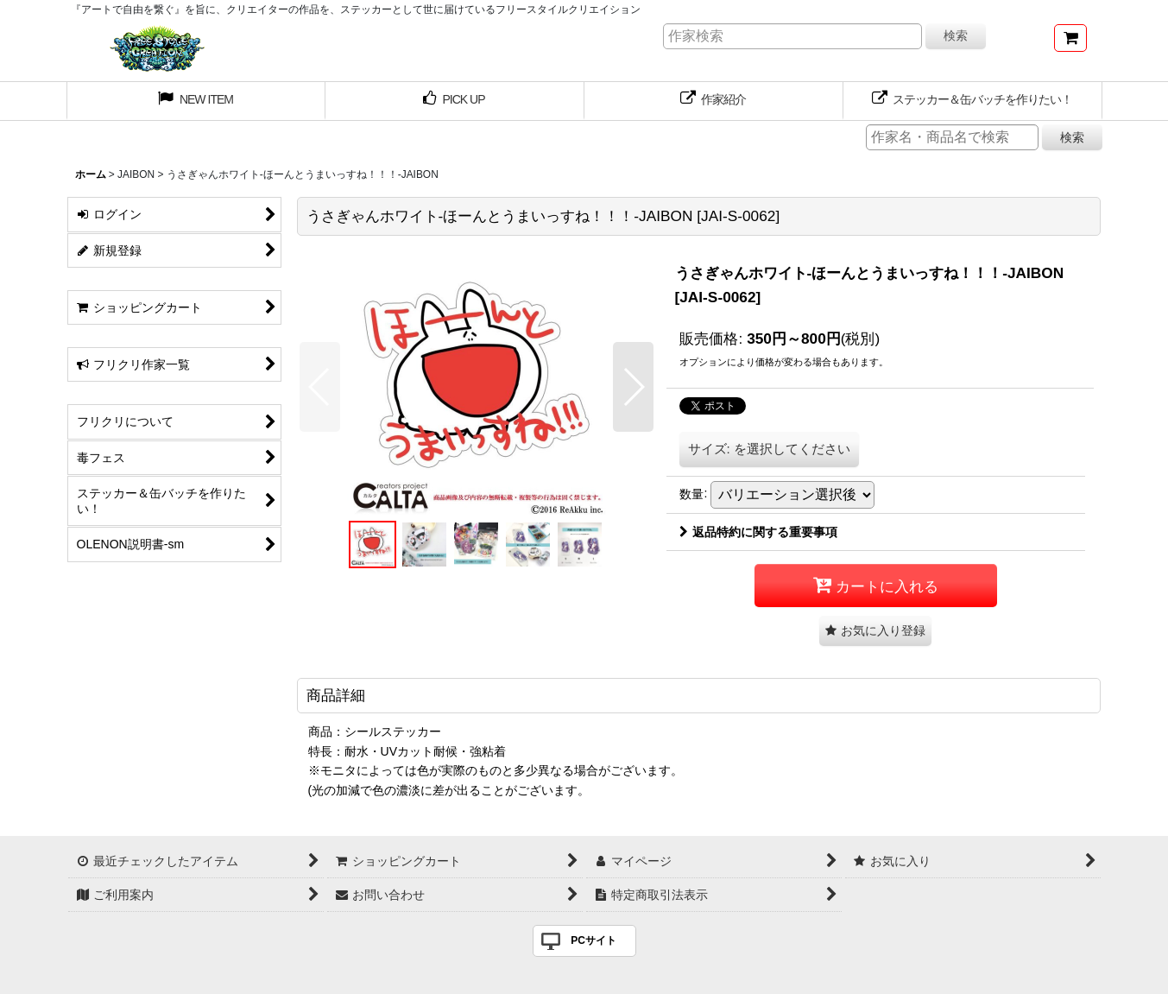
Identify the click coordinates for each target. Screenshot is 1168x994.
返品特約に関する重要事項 (758, 532)
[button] (320, 387)
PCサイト (593, 940)
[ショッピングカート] (1070, 38)
